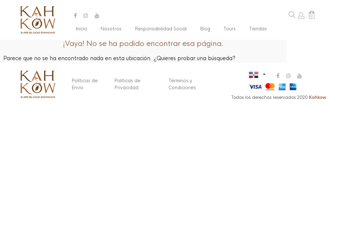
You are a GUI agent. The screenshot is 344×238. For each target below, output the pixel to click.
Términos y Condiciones (182, 84)
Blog (205, 29)
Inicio (81, 29)
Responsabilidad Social (161, 29)
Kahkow (317, 97)
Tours (229, 29)
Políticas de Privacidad (127, 84)
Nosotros (111, 29)
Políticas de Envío (85, 84)
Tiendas (258, 29)
